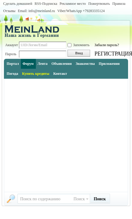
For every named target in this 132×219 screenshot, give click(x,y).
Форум (28, 64)
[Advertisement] (57, 135)
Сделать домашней (17, 4)
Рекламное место (73, 4)
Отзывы (9, 11)
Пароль (10, 54)
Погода (12, 73)
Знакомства (85, 64)
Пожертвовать (99, 4)
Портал (13, 64)
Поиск (79, 199)
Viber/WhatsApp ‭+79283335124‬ (81, 11)
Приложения (109, 64)
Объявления (62, 64)
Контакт (60, 73)
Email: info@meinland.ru (36, 11)
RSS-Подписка (46, 4)
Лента (43, 64)
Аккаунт (11, 45)
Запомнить (79, 45)
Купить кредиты (35, 73)
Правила (118, 4)
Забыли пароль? (106, 45)
